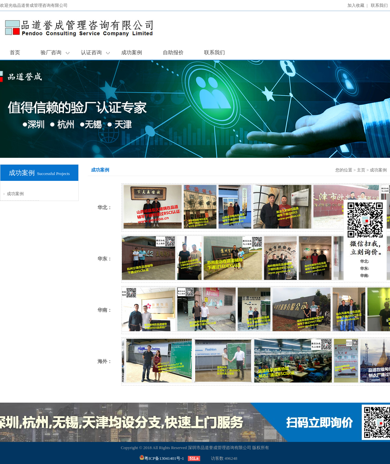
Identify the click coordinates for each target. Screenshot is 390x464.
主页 (361, 170)
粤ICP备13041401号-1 (161, 458)
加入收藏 (355, 5)
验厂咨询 (55, 52)
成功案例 (131, 52)
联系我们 (379, 5)
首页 (15, 52)
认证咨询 (95, 52)
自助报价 (173, 52)
